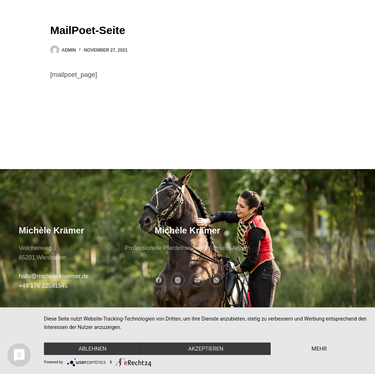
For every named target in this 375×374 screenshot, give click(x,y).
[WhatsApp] (216, 280)
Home (99, 22)
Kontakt (273, 22)
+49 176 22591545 (43, 286)
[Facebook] (159, 280)
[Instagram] (178, 280)
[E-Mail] (197, 280)
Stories (230, 22)
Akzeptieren (205, 348)
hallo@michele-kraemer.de (54, 276)
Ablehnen (92, 348)
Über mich (142, 22)
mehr (319, 348)
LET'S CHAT (333, 22)
